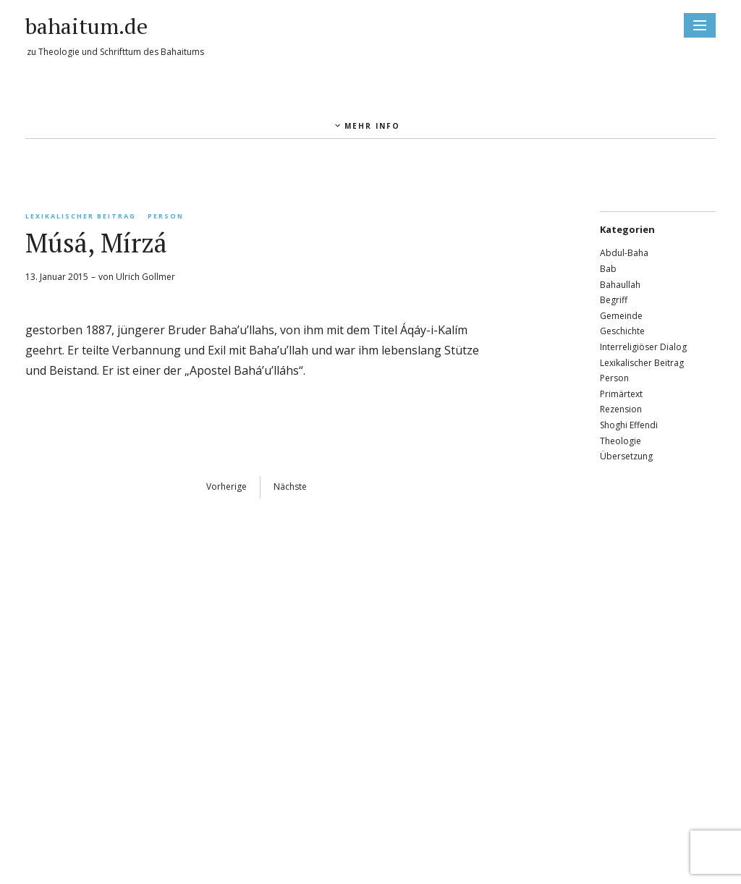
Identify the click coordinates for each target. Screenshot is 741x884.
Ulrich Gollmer (145, 277)
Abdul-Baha (624, 253)
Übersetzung (626, 456)
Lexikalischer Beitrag (80, 216)
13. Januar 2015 (56, 277)
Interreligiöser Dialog (643, 347)
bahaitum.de (86, 26)
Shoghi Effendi (629, 425)
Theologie (620, 441)
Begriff (613, 300)
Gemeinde (621, 316)
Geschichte (622, 331)
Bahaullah (620, 285)
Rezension (621, 409)
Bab (608, 269)
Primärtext (621, 394)
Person (166, 216)
